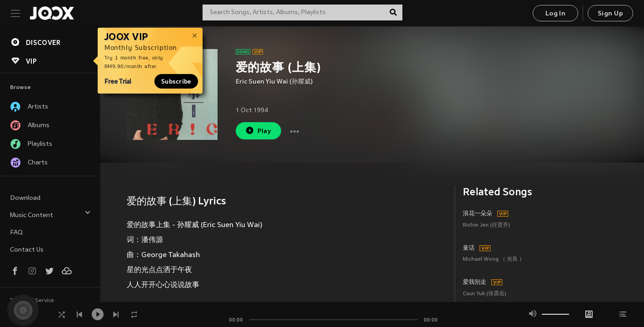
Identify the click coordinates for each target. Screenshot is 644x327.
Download (25, 198)
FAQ (16, 232)
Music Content (50, 214)
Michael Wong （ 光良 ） (494, 260)
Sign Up (610, 13)
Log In (555, 13)
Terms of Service (32, 300)
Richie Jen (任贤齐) (486, 225)
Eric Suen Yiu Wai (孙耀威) (274, 82)
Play (258, 130)
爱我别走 (474, 282)
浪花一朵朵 (477, 214)
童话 (469, 248)
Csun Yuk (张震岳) (484, 294)
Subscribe (176, 81)
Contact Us (27, 250)
